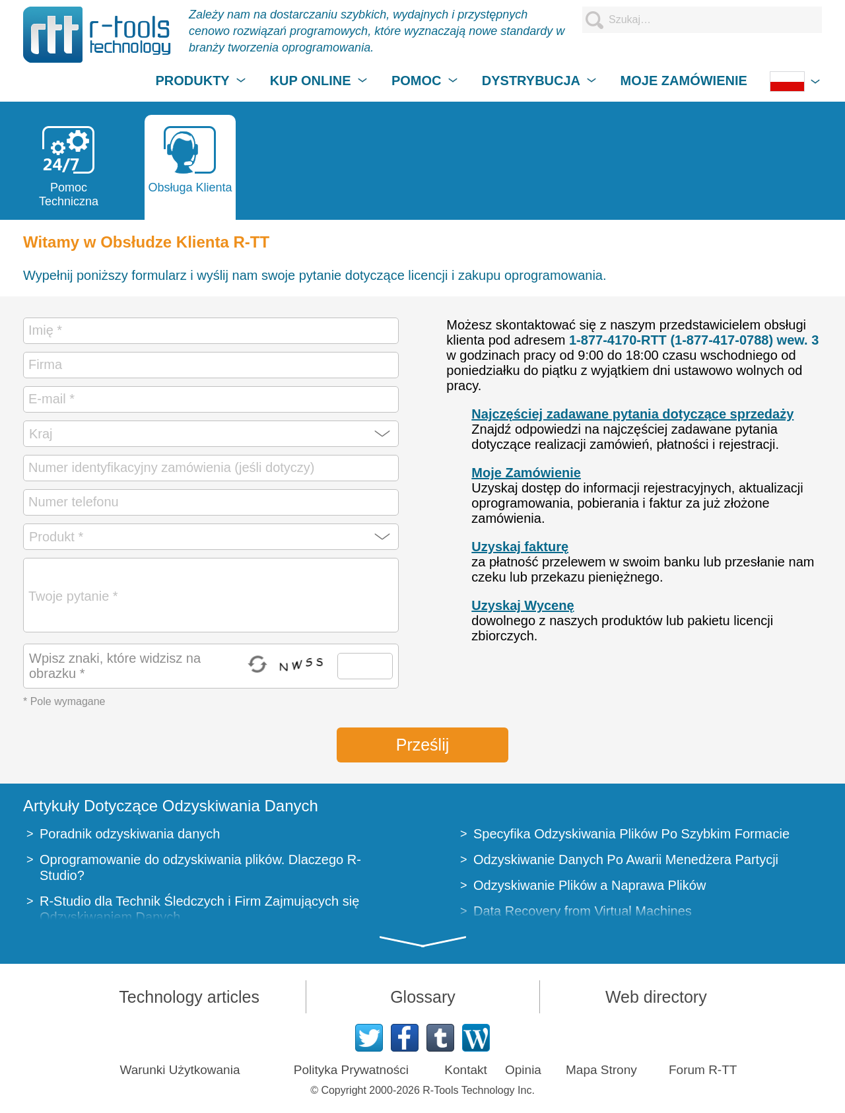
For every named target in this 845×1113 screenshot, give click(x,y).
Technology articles (189, 997)
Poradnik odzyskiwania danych (130, 833)
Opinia (523, 1070)
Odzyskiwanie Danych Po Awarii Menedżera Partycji (625, 859)
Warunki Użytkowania (180, 1070)
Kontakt (465, 1070)
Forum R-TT (703, 1070)
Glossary (423, 997)
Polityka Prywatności (351, 1070)
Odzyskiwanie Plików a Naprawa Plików (589, 885)
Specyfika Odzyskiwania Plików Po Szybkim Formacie (631, 833)
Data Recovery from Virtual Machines (582, 911)
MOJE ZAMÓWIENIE (684, 80)
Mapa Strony (601, 1070)
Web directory (656, 997)
